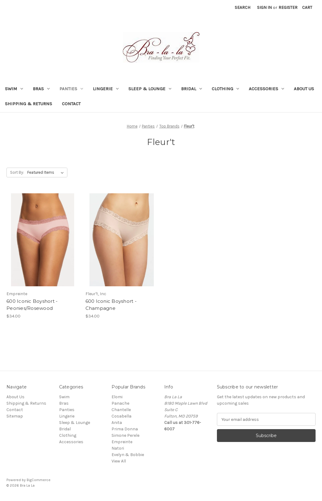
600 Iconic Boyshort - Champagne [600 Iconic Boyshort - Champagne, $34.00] (111, 304)
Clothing (225, 88)
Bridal (191, 88)
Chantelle (121, 409)
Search (242, 7)
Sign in (264, 7)
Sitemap (14, 416)
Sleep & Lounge (149, 88)
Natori (118, 448)
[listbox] (46, 172)
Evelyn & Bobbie (128, 454)
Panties (71, 88)
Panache (120, 403)
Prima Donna (125, 429)
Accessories (266, 88)
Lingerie (106, 88)
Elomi (117, 396)
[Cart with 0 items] (307, 7)
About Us (304, 88)
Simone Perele (125, 435)
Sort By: (17, 172)
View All (119, 461)
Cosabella (121, 416)
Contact (71, 103)
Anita (117, 422)
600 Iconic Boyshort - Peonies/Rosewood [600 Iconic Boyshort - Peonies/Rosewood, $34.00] (32, 304)
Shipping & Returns (28, 103)
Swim (14, 88)
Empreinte (122, 441)
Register (287, 7)
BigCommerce (39, 480)
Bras (41, 88)
